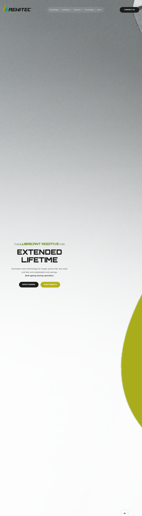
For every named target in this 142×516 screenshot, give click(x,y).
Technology (54, 10)
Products (78, 10)
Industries (66, 10)
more (100, 10)
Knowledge (89, 10)
